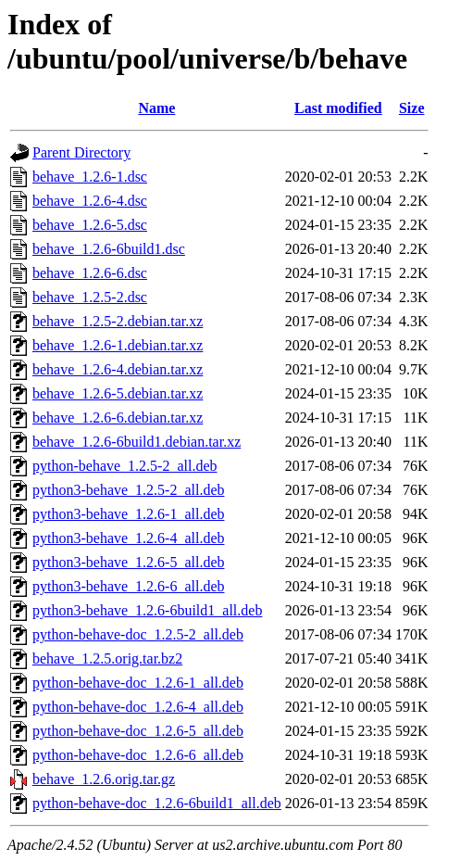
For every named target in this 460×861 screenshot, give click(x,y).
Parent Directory (81, 152)
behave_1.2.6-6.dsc (89, 273)
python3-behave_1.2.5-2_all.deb (128, 490)
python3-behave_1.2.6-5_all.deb (128, 562)
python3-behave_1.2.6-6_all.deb (128, 586)
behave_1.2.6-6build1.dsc (108, 249)
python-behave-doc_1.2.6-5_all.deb (137, 731)
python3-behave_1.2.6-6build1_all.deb (147, 610)
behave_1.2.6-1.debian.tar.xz (117, 345)
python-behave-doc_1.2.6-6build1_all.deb (156, 803)
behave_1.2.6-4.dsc (89, 201)
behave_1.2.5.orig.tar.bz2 (107, 658)
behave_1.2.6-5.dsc (89, 225)
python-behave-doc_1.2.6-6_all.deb (137, 755)
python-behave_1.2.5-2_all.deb (125, 466)
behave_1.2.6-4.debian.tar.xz (117, 369)
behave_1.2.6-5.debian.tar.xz (117, 393)
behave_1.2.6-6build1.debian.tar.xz (136, 441)
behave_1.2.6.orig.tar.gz (103, 779)
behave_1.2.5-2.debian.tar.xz (117, 321)
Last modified (338, 108)
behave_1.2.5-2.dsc (89, 297)
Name (156, 108)
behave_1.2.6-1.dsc (89, 176)
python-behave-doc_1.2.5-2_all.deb (137, 634)
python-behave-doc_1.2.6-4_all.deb (137, 707)
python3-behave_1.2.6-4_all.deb (128, 538)
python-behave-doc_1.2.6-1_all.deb (137, 682)
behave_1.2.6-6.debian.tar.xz (117, 417)
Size (412, 108)
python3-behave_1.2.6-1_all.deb (128, 514)
